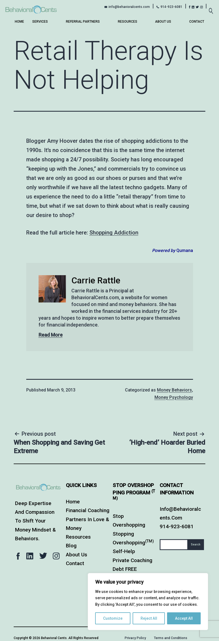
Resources (127, 21)
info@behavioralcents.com (129, 7)
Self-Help (124, 551)
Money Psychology (173, 397)
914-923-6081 (171, 7)
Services (40, 21)
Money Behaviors (174, 390)
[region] (148, 601)
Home (19, 21)
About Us (163, 21)
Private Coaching (132, 560)
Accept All (184, 618)
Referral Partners (83, 21)
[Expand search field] (211, 8)
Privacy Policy (135, 638)
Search (195, 544)
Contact (196, 21)
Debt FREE (125, 569)
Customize (112, 618)
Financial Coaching (87, 510)
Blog (71, 545)
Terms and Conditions (170, 638)
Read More (51, 335)
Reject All (149, 618)
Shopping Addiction (113, 232)
